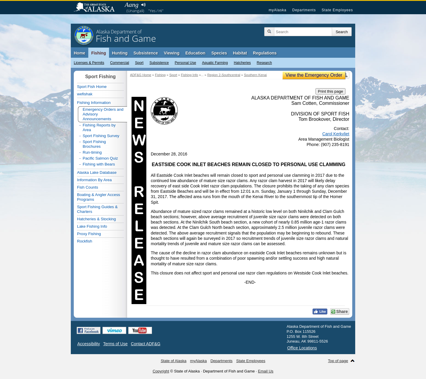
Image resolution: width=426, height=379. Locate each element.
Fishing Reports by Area (99, 127)
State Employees (337, 10)
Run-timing (92, 152)
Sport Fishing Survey (101, 136)
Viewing (172, 53)
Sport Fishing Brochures (94, 144)
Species (219, 53)
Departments (304, 10)
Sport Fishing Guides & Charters (97, 209)
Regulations (265, 53)
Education (195, 53)
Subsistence (159, 63)
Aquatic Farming (215, 63)
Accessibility (88, 343)
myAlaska (277, 10)
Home (79, 53)
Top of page (338, 361)
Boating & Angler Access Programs (98, 197)
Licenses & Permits (89, 63)
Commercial (119, 63)
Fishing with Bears (99, 164)
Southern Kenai (255, 75)
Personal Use (185, 63)
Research (264, 63)
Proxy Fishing (89, 234)
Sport (139, 63)
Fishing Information (93, 102)
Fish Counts (87, 187)
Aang (131, 4)
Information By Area (94, 180)
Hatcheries (242, 63)
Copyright (161, 371)
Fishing (98, 53)
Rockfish (84, 241)
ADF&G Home (140, 75)
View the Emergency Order (314, 75)
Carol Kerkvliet (335, 133)
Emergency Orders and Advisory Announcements (103, 114)
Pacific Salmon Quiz (100, 158)
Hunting (120, 53)
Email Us (265, 371)
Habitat (240, 53)
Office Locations (302, 348)
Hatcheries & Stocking (96, 219)
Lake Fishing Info (92, 226)
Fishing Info (189, 75)
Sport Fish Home (92, 86)
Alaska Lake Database (96, 172)
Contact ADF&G (146, 343)
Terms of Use (115, 343)
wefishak (84, 94)
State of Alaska (97, 7)
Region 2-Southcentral (223, 75)
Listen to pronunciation (143, 5)
